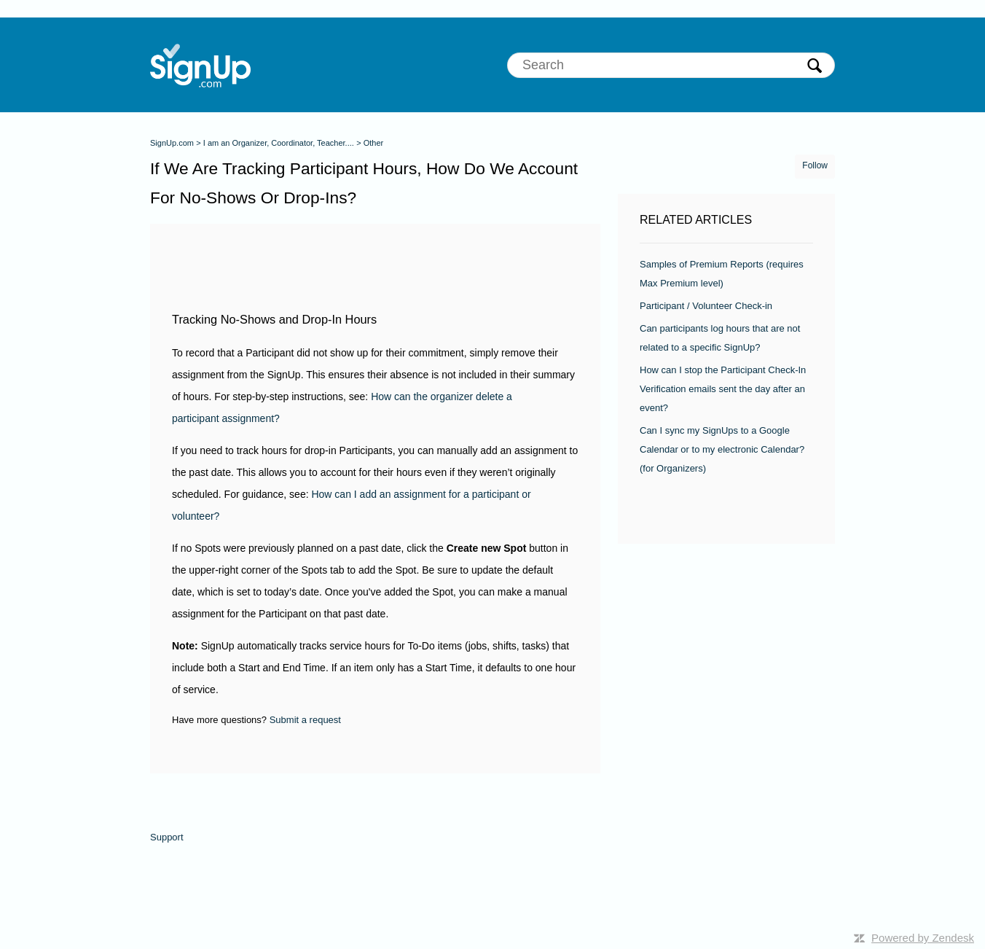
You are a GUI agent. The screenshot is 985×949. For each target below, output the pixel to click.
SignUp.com (172, 142)
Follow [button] (815, 165)
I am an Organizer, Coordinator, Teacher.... (278, 142)
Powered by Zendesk (922, 938)
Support (167, 837)
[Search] (671, 65)
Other (374, 142)
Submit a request (305, 719)
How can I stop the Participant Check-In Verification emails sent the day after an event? (723, 388)
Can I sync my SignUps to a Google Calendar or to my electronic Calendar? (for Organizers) (722, 449)
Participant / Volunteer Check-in (706, 305)
